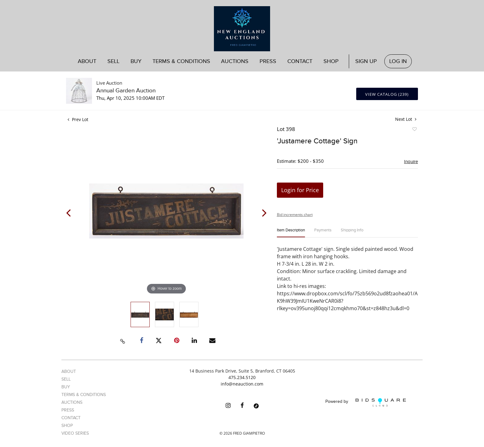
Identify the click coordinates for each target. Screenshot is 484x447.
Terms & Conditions (181, 61)
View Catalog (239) (387, 94)
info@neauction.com (242, 384)
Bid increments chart (295, 214)
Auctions (234, 61)
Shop (331, 61)
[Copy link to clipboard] (123, 340)
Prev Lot (78, 119)
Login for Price (300, 190)
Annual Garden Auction (126, 90)
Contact (299, 61)
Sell (113, 61)
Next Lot (405, 119)
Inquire (411, 161)
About (87, 61)
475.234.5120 (242, 377)
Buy (136, 61)
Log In (398, 61)
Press (268, 61)
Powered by (365, 402)
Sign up (366, 61)
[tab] (291, 233)
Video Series (75, 433)
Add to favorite (414, 130)
